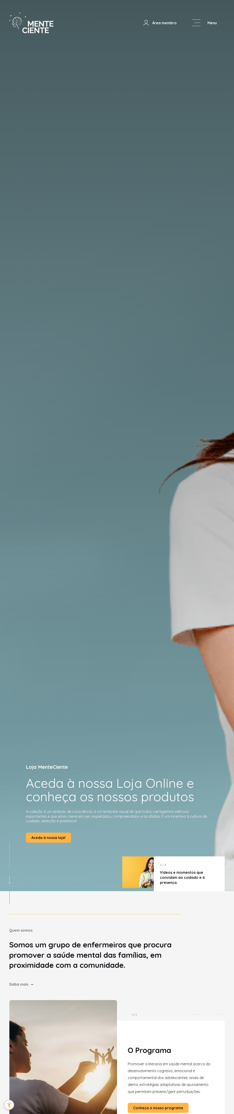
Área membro (160, 23)
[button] (9, 1104)
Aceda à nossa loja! (48, 837)
